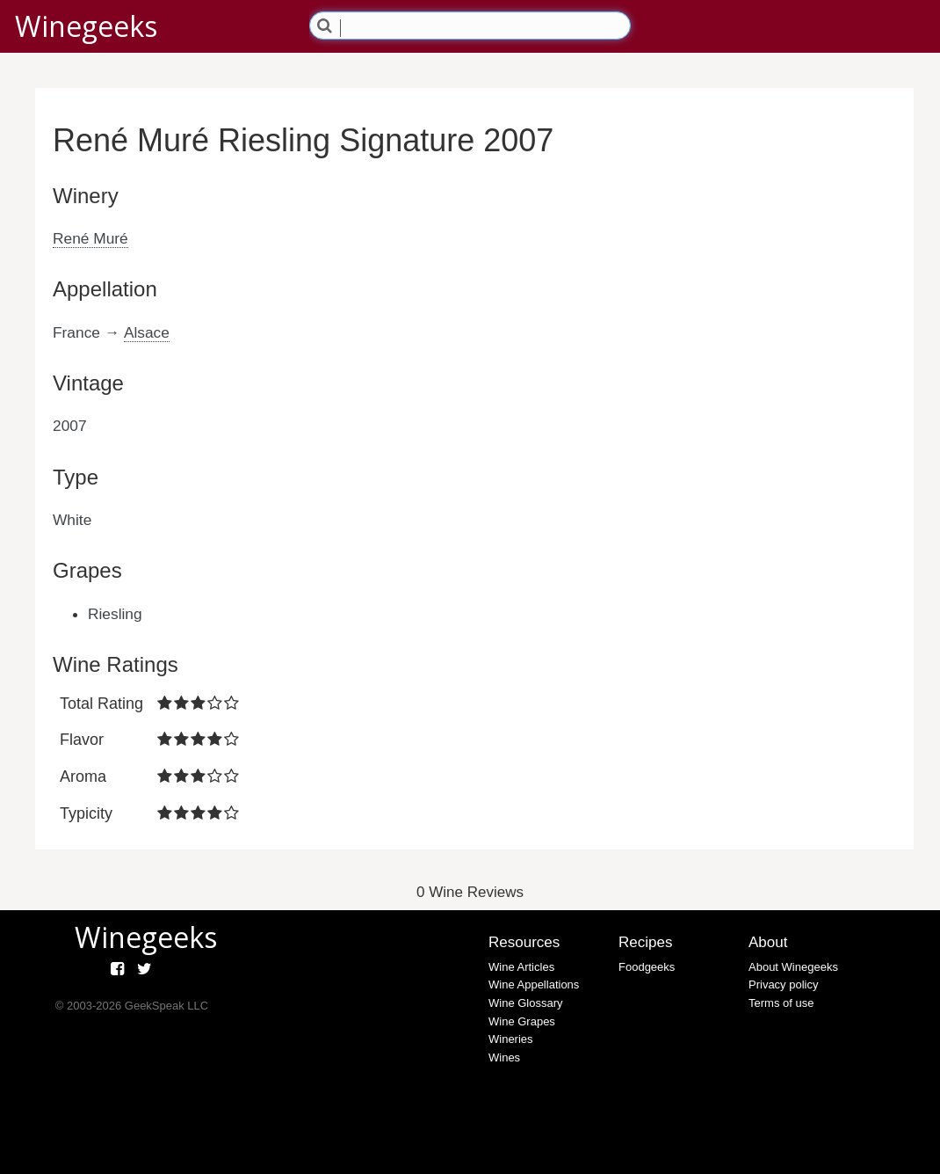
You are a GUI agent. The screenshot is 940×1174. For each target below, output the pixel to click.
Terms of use (780, 1003)
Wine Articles (521, 966)
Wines (504, 1057)
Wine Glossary (525, 1003)
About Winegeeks (793, 966)
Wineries (510, 1039)
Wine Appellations (533, 984)
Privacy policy (783, 984)
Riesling (115, 614)
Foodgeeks (646, 966)
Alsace (147, 332)
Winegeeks (86, 26)
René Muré (90, 238)
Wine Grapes (521, 1021)
